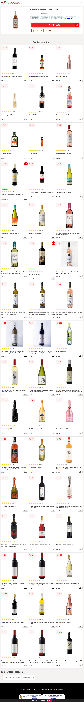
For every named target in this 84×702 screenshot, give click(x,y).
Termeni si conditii (26, 690)
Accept (49, 700)
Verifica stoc (64, 25)
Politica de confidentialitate (42, 690)
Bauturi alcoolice (28, 678)
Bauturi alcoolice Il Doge (12, 678)
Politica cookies (58, 690)
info (25, 80)
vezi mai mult (68, 18)
